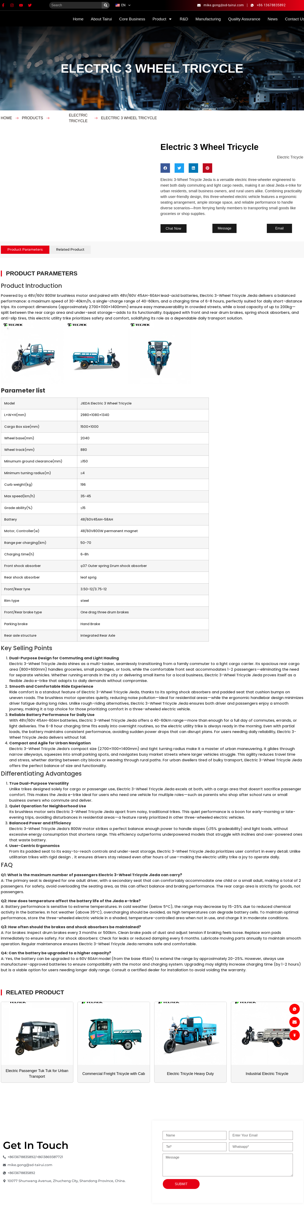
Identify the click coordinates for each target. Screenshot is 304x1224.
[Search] (106, 5)
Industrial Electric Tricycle (267, 1074)
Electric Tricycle (78, 118)
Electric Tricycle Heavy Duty (190, 1074)
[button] (165, 168)
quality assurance (244, 19)
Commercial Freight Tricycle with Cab (113, 1074)
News (273, 19)
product (162, 19)
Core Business (132, 19)
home (78, 19)
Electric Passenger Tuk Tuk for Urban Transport (37, 1074)
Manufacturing (208, 19)
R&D (184, 19)
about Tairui (101, 19)
